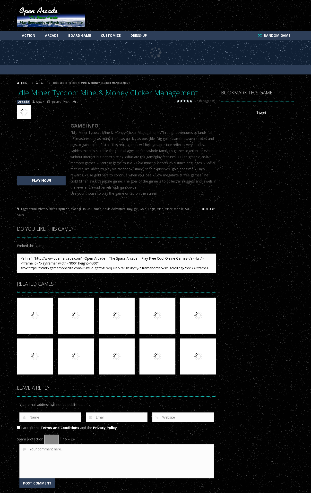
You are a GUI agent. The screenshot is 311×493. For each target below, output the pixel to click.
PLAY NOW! (41, 180)
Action (28, 35)
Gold (143, 209)
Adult (106, 209)
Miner (169, 209)
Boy (129, 209)
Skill (187, 209)
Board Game (79, 35)
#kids (53, 209)
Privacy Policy (105, 427)
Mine (160, 209)
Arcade (52, 35)
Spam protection (30, 439)
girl (136, 209)
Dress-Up (138, 35)
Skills (20, 215)
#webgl (76, 209)
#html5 (43, 209)
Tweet (261, 112)
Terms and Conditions (60, 427)
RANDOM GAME (276, 35)
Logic (151, 209)
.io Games (94, 209)
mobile (179, 209)
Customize (111, 35)
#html (33, 209)
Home (25, 83)
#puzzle (63, 209)
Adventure (118, 209)
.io (84, 209)
